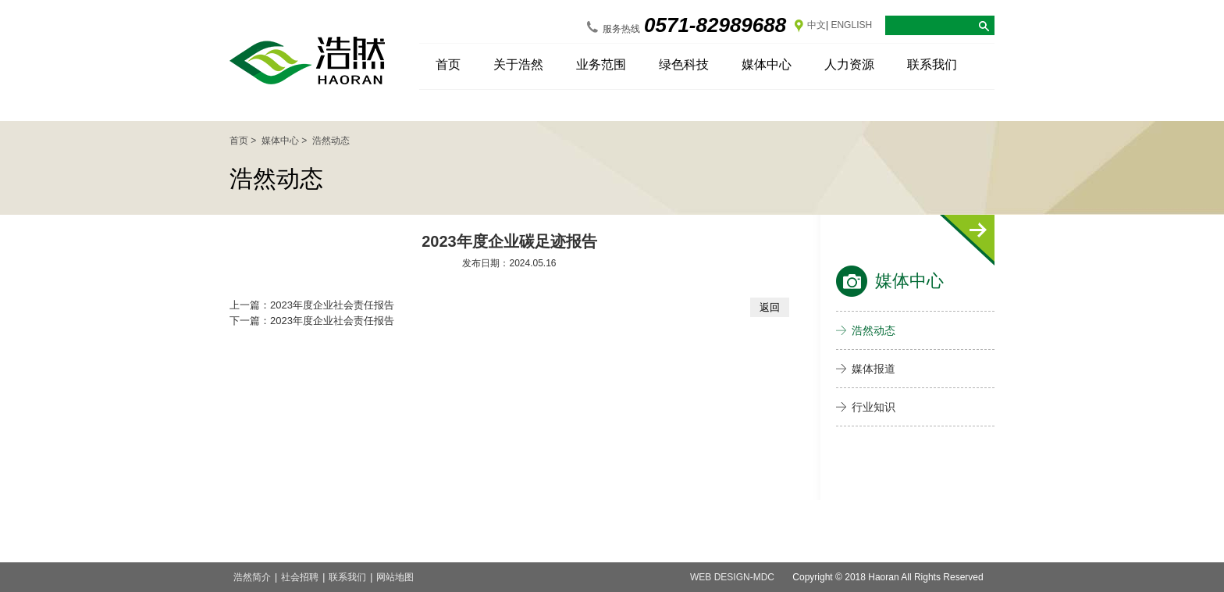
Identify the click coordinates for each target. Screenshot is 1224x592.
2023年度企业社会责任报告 (332, 305)
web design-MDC (732, 577)
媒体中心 (767, 64)
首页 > (244, 140)
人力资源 (849, 64)
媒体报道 (873, 368)
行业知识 (873, 407)
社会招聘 (299, 577)
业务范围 (601, 64)
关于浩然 (518, 64)
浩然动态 (873, 330)
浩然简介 (252, 577)
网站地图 (395, 577)
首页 (448, 64)
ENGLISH (851, 25)
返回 (770, 307)
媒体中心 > (286, 140)
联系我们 (932, 64)
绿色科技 (684, 64)
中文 (816, 25)
